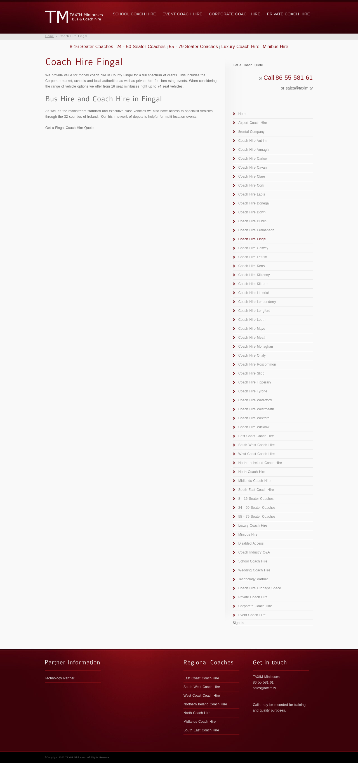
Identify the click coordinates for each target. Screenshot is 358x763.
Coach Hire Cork (251, 185)
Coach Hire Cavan (252, 167)
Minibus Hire (275, 46)
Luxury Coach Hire (240, 46)
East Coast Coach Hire (256, 436)
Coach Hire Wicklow (253, 427)
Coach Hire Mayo (251, 329)
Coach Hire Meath (252, 338)
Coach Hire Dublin (252, 221)
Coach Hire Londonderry (257, 302)
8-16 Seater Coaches (91, 46)
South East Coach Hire (256, 490)
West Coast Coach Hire (256, 454)
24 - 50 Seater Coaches (141, 46)
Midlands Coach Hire (254, 481)
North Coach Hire (251, 472)
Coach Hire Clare (251, 176)
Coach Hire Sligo (251, 373)
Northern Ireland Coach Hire (260, 463)
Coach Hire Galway (253, 248)
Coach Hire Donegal (254, 203)
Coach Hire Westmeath (256, 409)
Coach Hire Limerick (254, 293)
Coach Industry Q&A (254, 552)
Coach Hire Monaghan (255, 346)
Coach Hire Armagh (253, 150)
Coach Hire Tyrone (252, 391)
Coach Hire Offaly (252, 355)
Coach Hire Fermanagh (256, 230)
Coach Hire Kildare (253, 284)
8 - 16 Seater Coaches (256, 499)
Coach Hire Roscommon (257, 364)
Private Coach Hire (288, 14)
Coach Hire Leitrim (252, 257)
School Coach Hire (134, 14)
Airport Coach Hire (252, 123)
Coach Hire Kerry (251, 266)
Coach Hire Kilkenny (254, 275)
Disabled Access (251, 543)
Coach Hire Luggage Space (259, 588)
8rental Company (251, 132)
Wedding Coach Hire (254, 570)
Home (49, 36)
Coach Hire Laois (251, 194)
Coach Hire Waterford (255, 400)
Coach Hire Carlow (252, 159)
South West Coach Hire (256, 445)
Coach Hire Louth (251, 320)
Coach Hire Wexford (254, 418)
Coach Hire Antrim (252, 141)
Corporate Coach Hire (234, 14)
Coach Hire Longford (254, 311)
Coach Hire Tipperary (254, 382)
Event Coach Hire (182, 14)
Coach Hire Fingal (252, 239)
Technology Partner (253, 579)
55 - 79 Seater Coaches (193, 46)
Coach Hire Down (252, 212)
